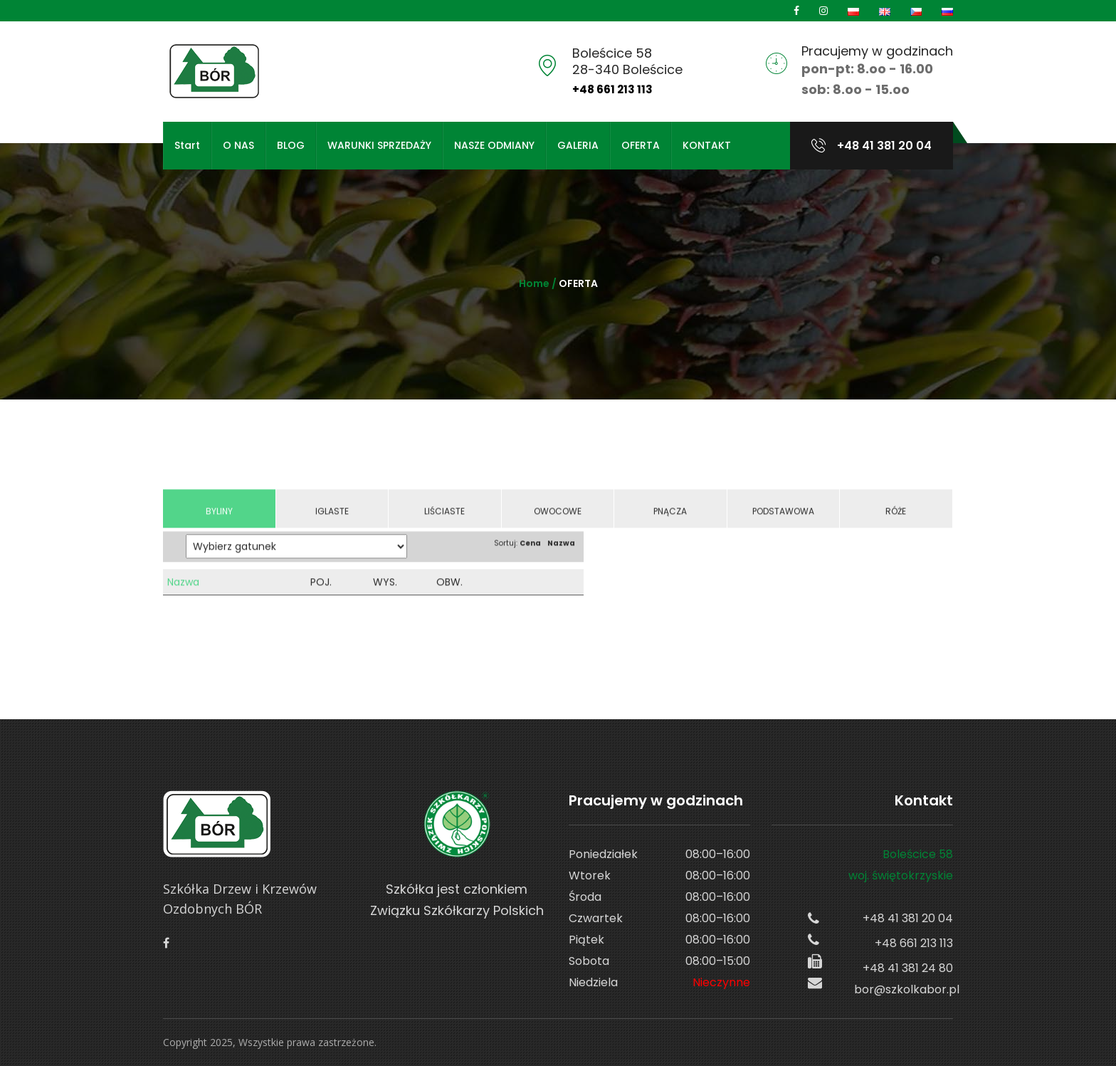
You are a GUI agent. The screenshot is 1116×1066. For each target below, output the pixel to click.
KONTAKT (707, 145)
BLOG (291, 145)
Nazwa (561, 554)
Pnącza (670, 522)
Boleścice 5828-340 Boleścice (627, 61)
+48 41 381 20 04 (883, 145)
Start (187, 145)
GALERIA (578, 145)
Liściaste (444, 522)
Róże (895, 522)
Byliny (219, 522)
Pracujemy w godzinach (877, 51)
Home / (539, 283)
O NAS (238, 145)
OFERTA (640, 145)
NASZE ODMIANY (494, 145)
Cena (530, 554)
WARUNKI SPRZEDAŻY (379, 145)
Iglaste (332, 522)
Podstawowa (783, 522)
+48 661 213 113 (612, 89)
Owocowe (557, 522)
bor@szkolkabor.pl (903, 989)
